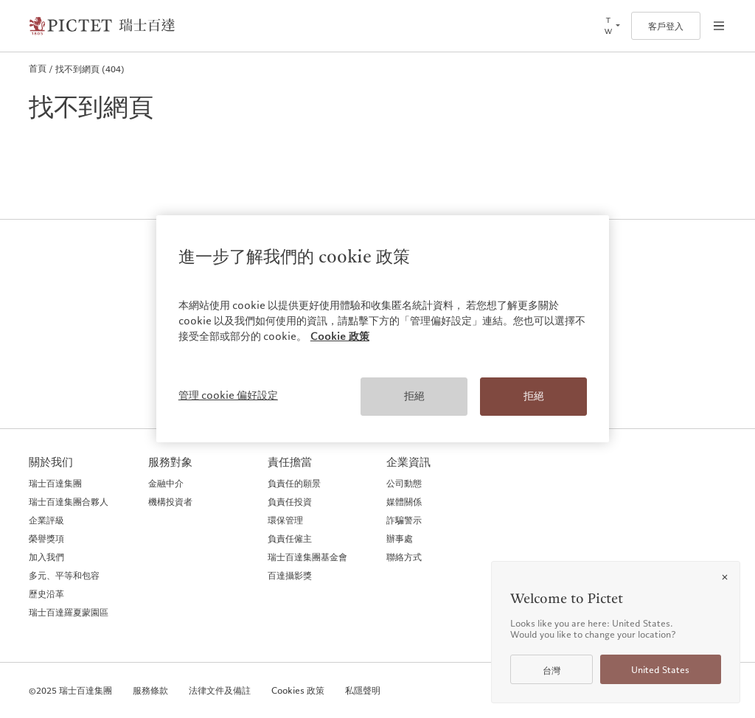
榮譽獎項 (46, 538)
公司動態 (404, 483)
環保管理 (285, 520)
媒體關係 (404, 501)
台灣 (551, 670)
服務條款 (150, 690)
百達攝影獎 (290, 575)
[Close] (725, 577)
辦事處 (399, 538)
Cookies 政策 (297, 690)
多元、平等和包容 (64, 575)
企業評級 (46, 520)
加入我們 (46, 556)
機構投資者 (170, 501)
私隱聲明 (362, 690)
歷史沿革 (46, 593)
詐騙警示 (404, 520)
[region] (382, 328)
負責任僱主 (290, 538)
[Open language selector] (611, 26)
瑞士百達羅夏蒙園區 (68, 612)
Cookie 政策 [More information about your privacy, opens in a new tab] (339, 336)
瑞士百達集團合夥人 (68, 501)
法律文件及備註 (220, 690)
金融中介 (166, 483)
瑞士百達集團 (55, 483)
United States (660, 669)
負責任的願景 (294, 483)
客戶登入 (665, 26)
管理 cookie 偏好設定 (228, 395)
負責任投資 (290, 501)
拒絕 (414, 395)
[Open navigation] (718, 25)
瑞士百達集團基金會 (307, 556)
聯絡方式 (404, 556)
